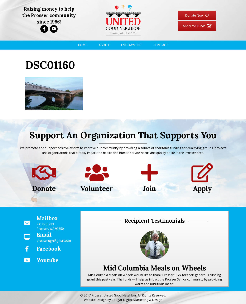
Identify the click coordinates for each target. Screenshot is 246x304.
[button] (44, 29)
